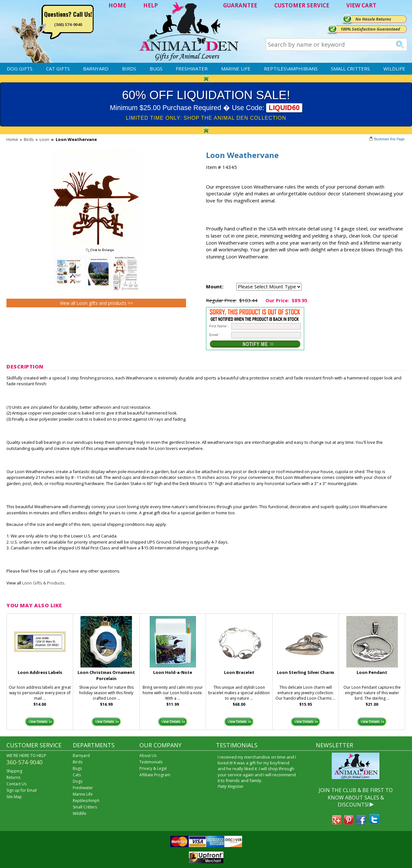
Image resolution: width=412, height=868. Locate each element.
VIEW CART (361, 5)
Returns (13, 777)
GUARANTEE (240, 5)
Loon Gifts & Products (43, 583)
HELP (150, 5)
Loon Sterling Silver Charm (305, 672)
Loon (44, 139)
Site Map (14, 796)
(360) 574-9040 (68, 24)
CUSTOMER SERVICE (301, 5)
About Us (147, 755)
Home (12, 139)
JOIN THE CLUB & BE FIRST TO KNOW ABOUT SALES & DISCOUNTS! (356, 797)
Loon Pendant (372, 672)
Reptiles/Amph (86, 800)
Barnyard (95, 68)
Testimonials (151, 762)
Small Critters (350, 68)
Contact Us (16, 784)
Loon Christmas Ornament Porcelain (106, 675)
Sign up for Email (21, 790)
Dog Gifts (20, 68)
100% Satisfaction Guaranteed (370, 29)
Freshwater (192, 68)
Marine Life (235, 68)
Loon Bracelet (239, 672)
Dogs (77, 781)
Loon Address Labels (40, 672)
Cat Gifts (58, 68)
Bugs (156, 68)
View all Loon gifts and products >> (96, 303)
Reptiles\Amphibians (291, 68)
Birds (129, 68)
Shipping (14, 771)
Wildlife (394, 68)
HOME (117, 5)
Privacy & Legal (153, 768)
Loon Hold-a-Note (172, 672)
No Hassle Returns (373, 19)
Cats (77, 775)
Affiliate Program (154, 775)
